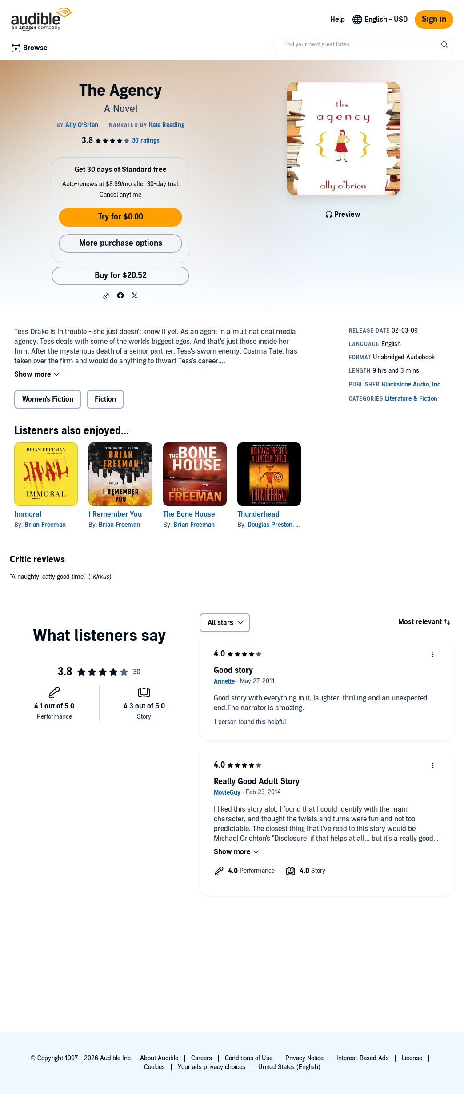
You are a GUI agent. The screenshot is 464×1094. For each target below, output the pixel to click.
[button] (106, 295)
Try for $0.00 (120, 217)
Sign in (434, 19)
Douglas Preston (270, 525)
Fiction (105, 399)
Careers (201, 1058)
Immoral (27, 514)
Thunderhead (258, 514)
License (412, 1058)
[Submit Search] (445, 44)
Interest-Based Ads (362, 1058)
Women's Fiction (47, 399)
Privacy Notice (304, 1058)
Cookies (154, 1067)
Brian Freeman (45, 525)
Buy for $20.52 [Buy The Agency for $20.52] (121, 275)
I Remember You (115, 514)
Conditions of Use (248, 1058)
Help (337, 19)
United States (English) (289, 1067)
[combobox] (364, 44)
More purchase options (120, 243)
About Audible (159, 1058)
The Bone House (189, 514)
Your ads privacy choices (211, 1067)
